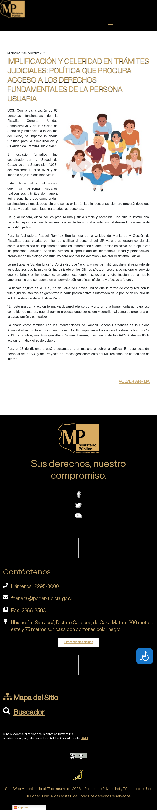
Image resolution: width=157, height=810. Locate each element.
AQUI (84, 738)
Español (21, 807)
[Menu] (110, 24)
